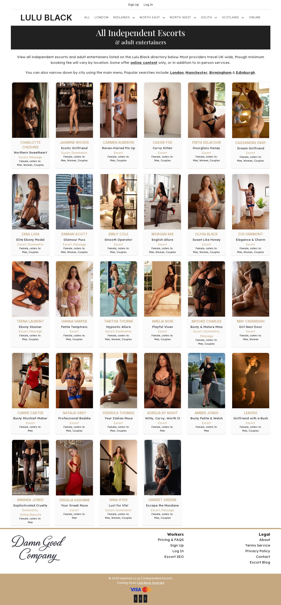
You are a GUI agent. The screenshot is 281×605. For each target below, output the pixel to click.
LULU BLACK (46, 17)
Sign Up (133, 4)
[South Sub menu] (215, 17)
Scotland (230, 17)
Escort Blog (260, 562)
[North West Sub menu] (194, 17)
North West (180, 17)
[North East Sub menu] (163, 17)
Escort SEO (174, 556)
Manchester (196, 72)
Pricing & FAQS (171, 539)
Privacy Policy (257, 551)
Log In (148, 4)
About (264, 539)
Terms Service (257, 545)
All (87, 17)
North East (150, 17)
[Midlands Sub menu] (133, 17)
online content (143, 62)
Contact (263, 556)
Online (255, 17)
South (206, 17)
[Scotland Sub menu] (242, 17)
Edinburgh (245, 72)
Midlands (121, 17)
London (102, 17)
